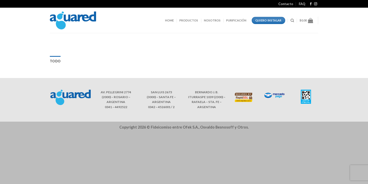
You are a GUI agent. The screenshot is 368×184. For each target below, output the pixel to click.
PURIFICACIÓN (236, 20)
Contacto (285, 4)
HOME (169, 20)
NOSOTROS (212, 20)
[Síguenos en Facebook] (310, 4)
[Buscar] (292, 20)
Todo (55, 61)
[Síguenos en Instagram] (315, 4)
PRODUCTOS (188, 20)
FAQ (302, 4)
